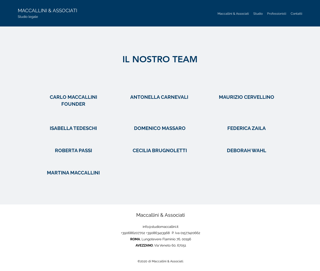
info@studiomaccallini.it (160, 227)
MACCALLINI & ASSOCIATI (47, 10)
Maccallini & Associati (160, 215)
